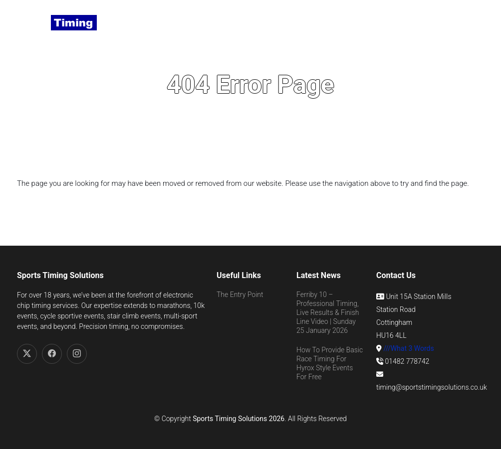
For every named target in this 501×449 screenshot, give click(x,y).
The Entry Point (240, 295)
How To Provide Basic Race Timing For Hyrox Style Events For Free (329, 363)
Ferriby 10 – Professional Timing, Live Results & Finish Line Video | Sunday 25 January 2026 (327, 313)
